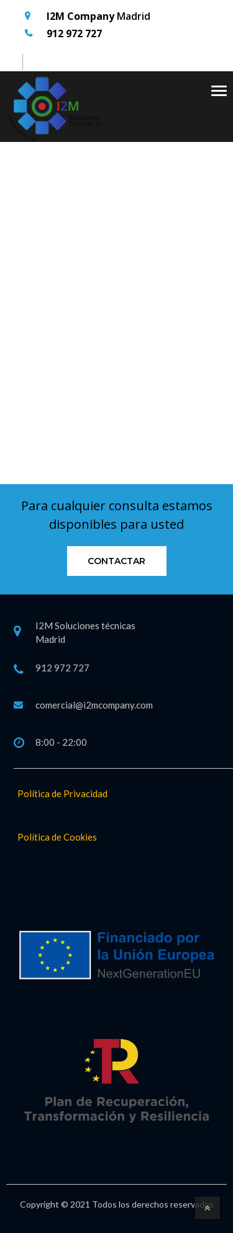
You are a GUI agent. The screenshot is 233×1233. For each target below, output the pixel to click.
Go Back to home (117, 363)
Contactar (116, 561)
